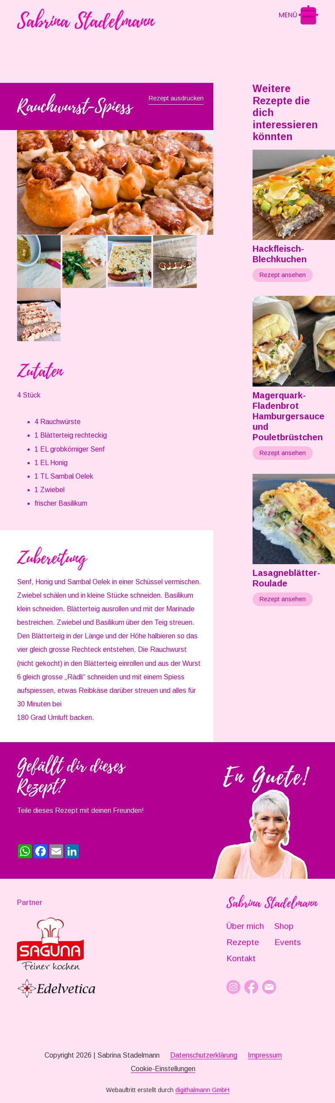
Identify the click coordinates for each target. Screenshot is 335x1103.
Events (287, 942)
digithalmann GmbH (202, 1089)
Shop (284, 926)
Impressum (265, 1055)
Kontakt (241, 958)
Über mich (245, 926)
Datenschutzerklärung (203, 1055)
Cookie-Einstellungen (163, 1068)
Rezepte (242, 942)
